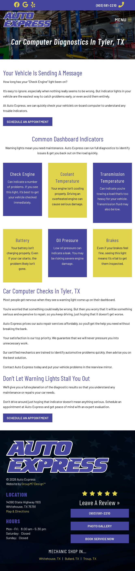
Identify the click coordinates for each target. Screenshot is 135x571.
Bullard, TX (72, 558)
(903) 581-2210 (110, 5)
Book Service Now (99, 539)
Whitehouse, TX (49, 558)
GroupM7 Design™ (34, 484)
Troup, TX (89, 558)
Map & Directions (17, 511)
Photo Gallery (100, 526)
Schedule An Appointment (28, 122)
